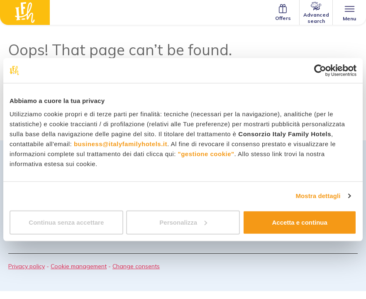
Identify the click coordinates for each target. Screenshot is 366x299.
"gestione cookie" (206, 153)
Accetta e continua (299, 221)
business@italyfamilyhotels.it (120, 143)
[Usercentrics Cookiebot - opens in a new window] (320, 70)
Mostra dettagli (317, 195)
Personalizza (183, 221)
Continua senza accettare (66, 221)
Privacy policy (26, 266)
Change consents (136, 266)
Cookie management (79, 266)
